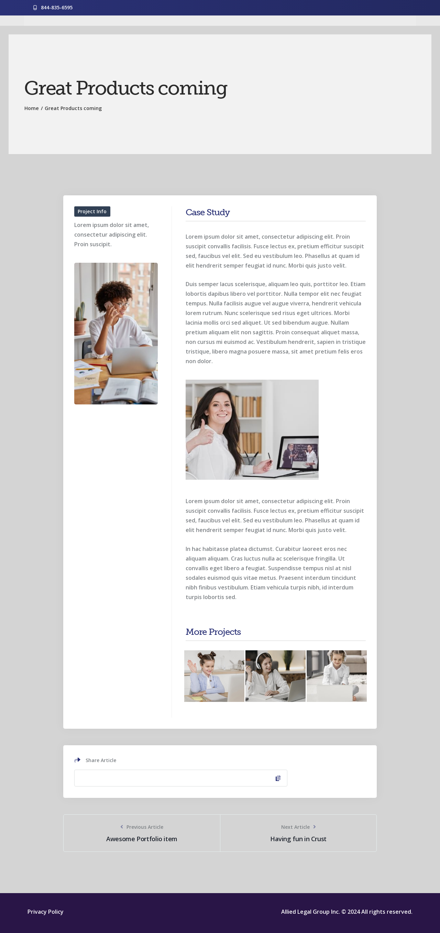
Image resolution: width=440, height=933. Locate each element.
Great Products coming (73, 108)
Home (31, 108)
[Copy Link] (180, 778)
